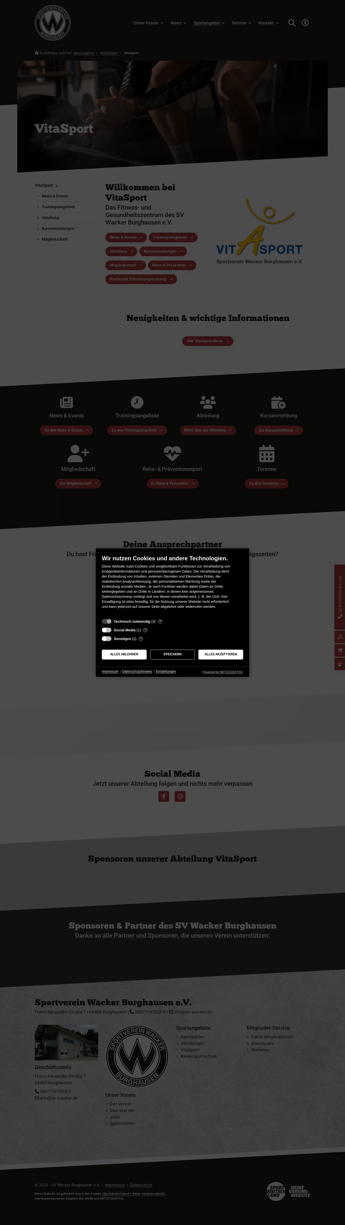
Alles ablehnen (124, 654)
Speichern (172, 654)
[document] (172, 585)
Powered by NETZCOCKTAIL (222, 672)
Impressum (110, 672)
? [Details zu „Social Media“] (145, 630)
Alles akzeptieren (221, 654)
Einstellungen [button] (166, 672)
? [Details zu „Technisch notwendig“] (160, 621)
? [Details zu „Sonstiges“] (141, 638)
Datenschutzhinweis (137, 672)
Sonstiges (122, 639)
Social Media (125, 630)
